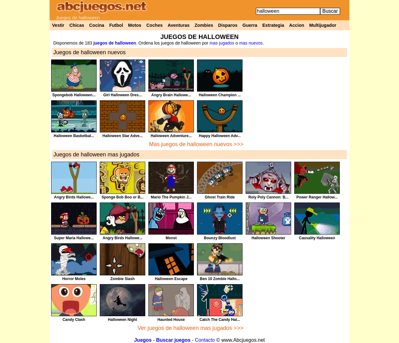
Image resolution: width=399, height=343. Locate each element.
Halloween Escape (171, 279)
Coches (154, 25)
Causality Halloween (317, 238)
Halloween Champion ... (220, 95)
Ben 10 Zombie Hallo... (220, 279)
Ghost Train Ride (220, 197)
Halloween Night (122, 319)
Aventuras (179, 25)
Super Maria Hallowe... (74, 238)
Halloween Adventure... (171, 136)
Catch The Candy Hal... (220, 319)
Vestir (58, 25)
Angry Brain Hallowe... (171, 95)
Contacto (205, 340)
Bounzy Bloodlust (220, 238)
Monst (171, 238)
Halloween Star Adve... (122, 136)
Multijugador (322, 25)
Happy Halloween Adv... (220, 136)
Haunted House (171, 319)
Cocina (96, 25)
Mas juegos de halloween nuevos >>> (196, 144)
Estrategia (273, 25)
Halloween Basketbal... (74, 136)
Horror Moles (74, 279)
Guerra (250, 25)
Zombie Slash (122, 279)
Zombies (204, 25)
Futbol (116, 25)
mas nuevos (250, 42)
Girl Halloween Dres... (122, 95)
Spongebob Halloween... (74, 95)
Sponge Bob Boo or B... (123, 197)
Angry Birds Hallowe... (74, 197)
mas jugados (221, 42)
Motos (135, 25)
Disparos (228, 25)
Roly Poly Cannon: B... (268, 197)
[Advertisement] (296, 103)
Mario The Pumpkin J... (171, 197)
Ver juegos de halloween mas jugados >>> (190, 328)
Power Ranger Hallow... (317, 197)
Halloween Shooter (268, 238)
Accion (296, 25)
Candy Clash (74, 319)
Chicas (77, 25)
